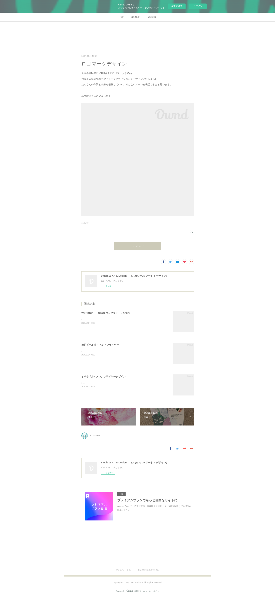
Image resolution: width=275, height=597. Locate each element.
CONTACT (138, 246)
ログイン (197, 6)
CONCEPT (135, 17)
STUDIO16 (95, 435)
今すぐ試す (176, 6)
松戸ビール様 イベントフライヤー (100, 344)
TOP (121, 17)
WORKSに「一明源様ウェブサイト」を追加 (105, 313)
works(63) (85, 223)
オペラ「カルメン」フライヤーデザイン (103, 376)
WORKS (152, 17)
